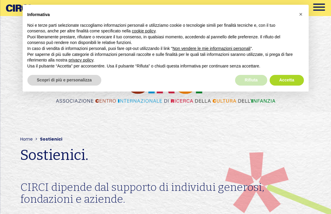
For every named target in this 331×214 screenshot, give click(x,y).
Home (26, 139)
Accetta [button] (286, 80)
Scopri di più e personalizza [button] (64, 80)
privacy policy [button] (81, 60)
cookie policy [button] (143, 31)
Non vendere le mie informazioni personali (211, 48)
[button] (301, 14)
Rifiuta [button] (251, 80)
